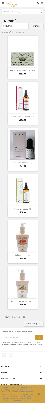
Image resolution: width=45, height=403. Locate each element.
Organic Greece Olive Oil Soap (22, 70)
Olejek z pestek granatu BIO (22, 116)
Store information (11, 384)
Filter (36, 26)
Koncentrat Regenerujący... (22, 163)
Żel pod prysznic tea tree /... (22, 301)
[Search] (22, 11)
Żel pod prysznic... (22, 255)
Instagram (10, 355)
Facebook (4, 355)
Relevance (15, 25)
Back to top (33, 323)
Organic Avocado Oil (22, 209)
